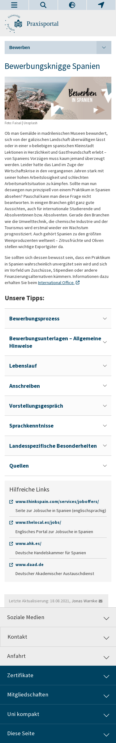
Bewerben (60, 47)
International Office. (56, 282)
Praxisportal (43, 23)
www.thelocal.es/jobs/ (38, 522)
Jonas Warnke (84, 601)
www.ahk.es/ (28, 543)
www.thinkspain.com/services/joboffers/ (57, 501)
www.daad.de (29, 564)
